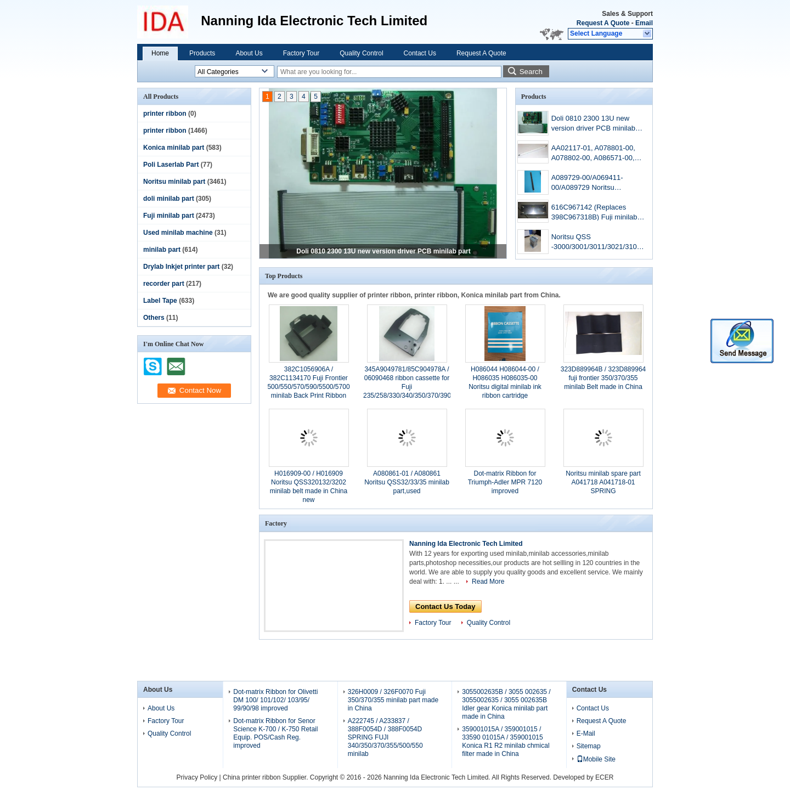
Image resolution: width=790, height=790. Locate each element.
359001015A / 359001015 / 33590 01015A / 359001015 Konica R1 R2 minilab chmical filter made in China (505, 741)
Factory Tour (301, 53)
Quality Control (361, 53)
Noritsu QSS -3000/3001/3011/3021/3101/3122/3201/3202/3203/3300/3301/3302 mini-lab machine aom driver (598, 243)
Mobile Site (596, 759)
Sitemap (589, 746)
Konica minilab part (173, 147)
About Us (248, 53)
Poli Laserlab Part (171, 164)
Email (644, 23)
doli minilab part (168, 198)
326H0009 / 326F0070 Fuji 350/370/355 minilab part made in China (393, 700)
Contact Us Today (445, 606)
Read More (488, 581)
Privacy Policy (197, 777)
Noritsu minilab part (174, 181)
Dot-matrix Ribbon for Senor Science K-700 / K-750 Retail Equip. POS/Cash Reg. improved (275, 733)
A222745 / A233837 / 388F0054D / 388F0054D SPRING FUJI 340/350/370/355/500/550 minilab (385, 737)
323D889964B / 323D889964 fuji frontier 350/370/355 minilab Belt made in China (603, 378)
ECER (604, 777)
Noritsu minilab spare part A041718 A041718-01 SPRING (603, 482)
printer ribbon (165, 113)
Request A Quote (603, 23)
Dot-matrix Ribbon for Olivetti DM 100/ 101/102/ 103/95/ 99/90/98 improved (275, 700)
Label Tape (160, 300)
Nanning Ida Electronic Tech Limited (465, 544)
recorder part (163, 283)
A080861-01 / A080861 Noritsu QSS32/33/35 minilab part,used (406, 482)
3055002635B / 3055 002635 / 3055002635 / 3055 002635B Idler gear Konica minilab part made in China (506, 704)
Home (160, 53)
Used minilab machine (178, 232)
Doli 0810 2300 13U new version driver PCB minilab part (383, 251)
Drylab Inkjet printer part (181, 266)
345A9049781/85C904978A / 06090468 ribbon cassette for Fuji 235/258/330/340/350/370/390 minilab (407, 386)
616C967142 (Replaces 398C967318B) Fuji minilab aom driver (594, 213)
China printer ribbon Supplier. (266, 777)
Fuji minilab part (168, 215)
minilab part (161, 249)
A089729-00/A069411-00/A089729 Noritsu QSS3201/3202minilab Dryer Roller (596, 183)
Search (531, 71)
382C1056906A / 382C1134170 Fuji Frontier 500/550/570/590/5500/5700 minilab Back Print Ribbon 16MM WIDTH (308, 386)
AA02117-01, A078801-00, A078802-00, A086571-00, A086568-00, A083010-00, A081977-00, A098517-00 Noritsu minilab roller (593, 154)
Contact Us (420, 53)
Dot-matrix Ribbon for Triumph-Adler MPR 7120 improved (505, 482)
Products (202, 53)
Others (154, 317)
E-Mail (586, 733)
